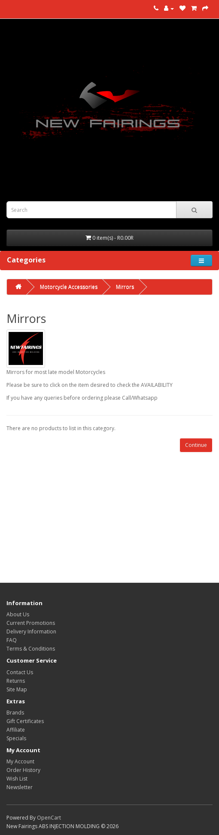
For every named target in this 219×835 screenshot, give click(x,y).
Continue (196, 445)
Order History (23, 770)
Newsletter (19, 787)
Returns (15, 680)
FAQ (11, 640)
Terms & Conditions (30, 648)
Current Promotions (30, 623)
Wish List (16, 778)
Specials (16, 738)
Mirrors (125, 286)
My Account (20, 761)
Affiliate (15, 729)
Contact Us (19, 672)
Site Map (16, 689)
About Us (17, 614)
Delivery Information (31, 631)
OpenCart (49, 817)
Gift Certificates (25, 721)
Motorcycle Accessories (68, 286)
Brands (15, 712)
